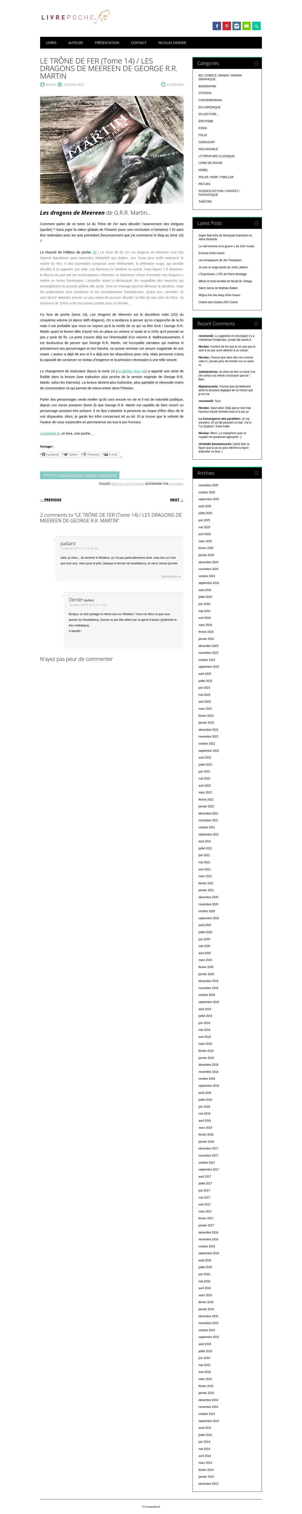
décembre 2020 (208, 897)
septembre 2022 (209, 750)
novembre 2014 (208, 1407)
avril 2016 (205, 1288)
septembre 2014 (209, 1421)
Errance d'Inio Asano (212, 253)
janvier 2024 (206, 639)
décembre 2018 (208, 1064)
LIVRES (51, 42)
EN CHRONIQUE (210, 107)
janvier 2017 (206, 1225)
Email (246, 26)
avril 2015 (205, 1372)
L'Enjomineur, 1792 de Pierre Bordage (223, 274)
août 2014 (205, 1428)
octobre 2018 (207, 1078)
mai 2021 (204, 862)
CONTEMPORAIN (210, 100)
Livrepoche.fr (49, 433)
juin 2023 (204, 687)
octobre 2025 (207, 492)
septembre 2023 (209, 666)
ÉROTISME (206, 121)
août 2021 (205, 841)
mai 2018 (204, 1113)
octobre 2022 (207, 743)
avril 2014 (205, 1456)
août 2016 (205, 1260)
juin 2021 (204, 855)
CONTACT (139, 42)
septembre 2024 (209, 583)
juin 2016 (204, 1274)
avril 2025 (205, 534)
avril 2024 (205, 618)
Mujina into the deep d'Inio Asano (219, 295)
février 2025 (206, 548)
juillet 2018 (205, 1099)
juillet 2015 (205, 1351)
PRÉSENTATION (107, 42)
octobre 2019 (207, 995)
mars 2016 (205, 1295)
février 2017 (206, 1218)
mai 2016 (204, 1281)
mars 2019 (205, 1043)
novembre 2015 (208, 1323)
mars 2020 (205, 960)
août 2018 (205, 1093)
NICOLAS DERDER (172, 42)
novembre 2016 (208, 1239)
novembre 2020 (208, 904)
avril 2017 (205, 1204)
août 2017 (205, 1176)
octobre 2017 (207, 1162)
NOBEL (203, 170)
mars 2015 (205, 1379)
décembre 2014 (208, 1400)
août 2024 (205, 590)
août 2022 (205, 757)
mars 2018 (205, 1127)
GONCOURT (207, 142)
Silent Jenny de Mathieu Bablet (218, 288)
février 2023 (206, 715)
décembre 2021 (208, 813)
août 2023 (205, 673)
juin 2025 (204, 520)
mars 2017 (205, 1211)
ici (94, 252)
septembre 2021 (209, 834)
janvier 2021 (206, 890)
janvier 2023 (206, 722)
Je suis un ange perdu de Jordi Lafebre (223, 267)
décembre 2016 (208, 1232)
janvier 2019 (206, 1058)
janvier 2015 (206, 1393)
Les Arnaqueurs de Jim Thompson (220, 260)
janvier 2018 (206, 1141)
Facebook (217, 26)
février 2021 (206, 883)
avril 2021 (205, 869)
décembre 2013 (208, 1483)
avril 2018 (205, 1120)
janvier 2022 (206, 806)
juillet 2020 (205, 932)
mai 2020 (204, 946)
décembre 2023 (208, 646)
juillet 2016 (205, 1267)
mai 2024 (204, 611)
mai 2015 (204, 1365)
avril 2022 (205, 785)
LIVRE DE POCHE (210, 163)
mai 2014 (204, 1449)
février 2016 (206, 1302)
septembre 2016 (209, 1253)
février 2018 (206, 1134)
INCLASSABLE (208, 149)
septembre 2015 (209, 1337)
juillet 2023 (205, 681)
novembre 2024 (208, 569)
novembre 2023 (208, 652)
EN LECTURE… (209, 114)
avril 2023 (205, 701)
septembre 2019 (209, 1002)
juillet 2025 (205, 513)
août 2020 (205, 925)
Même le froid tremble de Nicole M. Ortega (225, 281)
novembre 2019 (208, 988)
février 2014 (206, 1470)
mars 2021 (205, 876)
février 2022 (206, 799)
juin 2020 (204, 939)
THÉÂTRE (205, 201)
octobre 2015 (207, 1330)
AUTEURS (75, 42)
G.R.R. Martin (135, 484)
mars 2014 (205, 1462)
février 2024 (206, 631)
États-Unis (118, 484)
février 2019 (206, 1051)
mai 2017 (204, 1197)
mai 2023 (204, 694)
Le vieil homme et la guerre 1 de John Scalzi (226, 246)
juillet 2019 (205, 1016)
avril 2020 (205, 953)
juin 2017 (204, 1190)
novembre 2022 (208, 736)
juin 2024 (204, 604)
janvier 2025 (206, 555)
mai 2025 (204, 527)
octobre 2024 (207, 576)
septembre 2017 (209, 1169)
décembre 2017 (208, 1148)
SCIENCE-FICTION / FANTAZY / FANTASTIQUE (88, 475)
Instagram (236, 26)
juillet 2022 (205, 764)
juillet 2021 (205, 848)
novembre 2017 (208, 1155)
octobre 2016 (207, 1246)
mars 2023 (205, 708)
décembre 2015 (208, 1316)
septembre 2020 (209, 918)
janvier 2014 (206, 1476)
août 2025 (205, 506)
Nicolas (51, 84)
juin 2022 (204, 771)
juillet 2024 (205, 597)
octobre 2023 (207, 660)
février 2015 (206, 1386)
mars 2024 (205, 625)
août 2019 (205, 1009)
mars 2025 (205, 541)
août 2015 (205, 1344)
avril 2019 (205, 1037)
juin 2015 (204, 1358)
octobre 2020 (207, 911)
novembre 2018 (208, 1072)
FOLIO (203, 135)
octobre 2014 (207, 1414)
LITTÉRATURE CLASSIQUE (217, 156)
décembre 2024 (208, 562)
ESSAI (203, 128)
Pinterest (226, 26)
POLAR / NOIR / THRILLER (216, 177)
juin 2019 (204, 1023)
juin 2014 (204, 1441)
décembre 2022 (208, 729)
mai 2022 (204, 778)
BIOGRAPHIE (207, 86)
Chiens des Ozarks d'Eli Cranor (218, 302)
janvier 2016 (206, 1309)
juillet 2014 (205, 1435)
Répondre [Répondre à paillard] (169, 577)
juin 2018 (204, 1106)
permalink (176, 484)
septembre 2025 (209, 499)
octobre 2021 (207, 827)
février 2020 (206, 967)
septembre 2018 (209, 1085)
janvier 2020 (206, 974)
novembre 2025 (208, 485)
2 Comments (175, 84)
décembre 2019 (208, 981)
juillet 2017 (205, 1183)
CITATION (205, 93)
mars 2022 (205, 792)
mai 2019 (204, 1030)
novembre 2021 (208, 820)
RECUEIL (205, 184)
